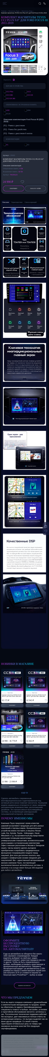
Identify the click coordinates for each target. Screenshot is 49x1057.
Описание (5, 202)
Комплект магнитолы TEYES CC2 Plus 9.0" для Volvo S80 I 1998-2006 (12, 736)
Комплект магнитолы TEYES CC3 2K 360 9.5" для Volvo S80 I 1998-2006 (36, 695)
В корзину (13, 188)
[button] (42, 69)
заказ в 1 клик (35, 188)
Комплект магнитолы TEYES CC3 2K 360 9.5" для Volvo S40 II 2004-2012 (36, 736)
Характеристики (16, 202)
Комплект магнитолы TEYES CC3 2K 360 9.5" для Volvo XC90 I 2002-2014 (11, 695)
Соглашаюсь (24, 1051)
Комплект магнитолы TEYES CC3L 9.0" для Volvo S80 (11, 777)
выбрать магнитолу (24, 985)
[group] (20, 46)
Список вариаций (31, 202)
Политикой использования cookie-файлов (20, 1047)
